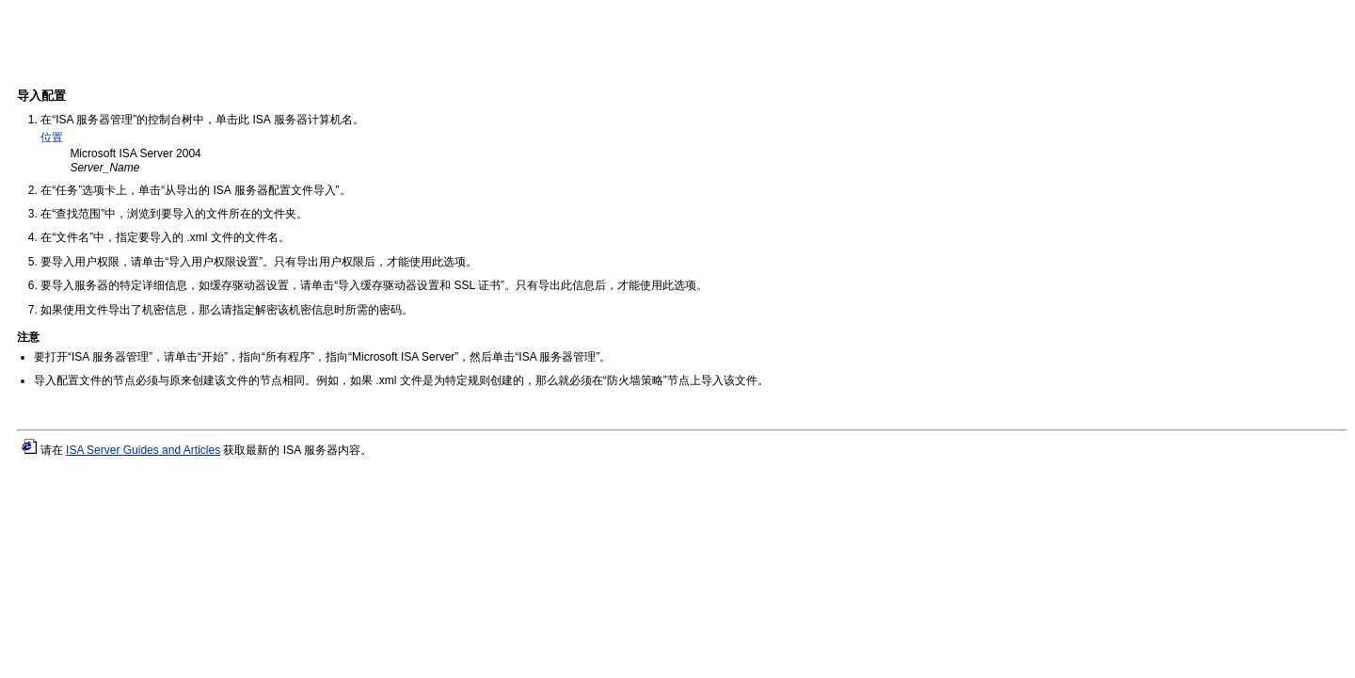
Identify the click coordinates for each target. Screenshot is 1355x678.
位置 (51, 137)
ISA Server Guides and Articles (143, 450)
